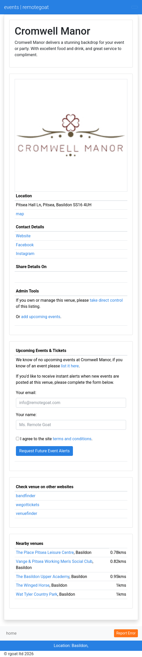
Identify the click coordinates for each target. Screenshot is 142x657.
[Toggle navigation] (134, 7)
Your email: (26, 392)
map (20, 213)
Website (23, 235)
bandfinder (25, 495)
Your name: (26, 414)
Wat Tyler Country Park (37, 594)
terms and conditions (72, 438)
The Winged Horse (33, 585)
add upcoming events (40, 316)
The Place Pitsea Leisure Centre (45, 552)
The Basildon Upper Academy (42, 576)
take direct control (106, 300)
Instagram (25, 253)
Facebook (25, 244)
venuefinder (26, 513)
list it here (70, 366)
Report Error (126, 633)
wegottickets (27, 504)
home (11, 633)
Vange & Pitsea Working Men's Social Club (54, 561)
